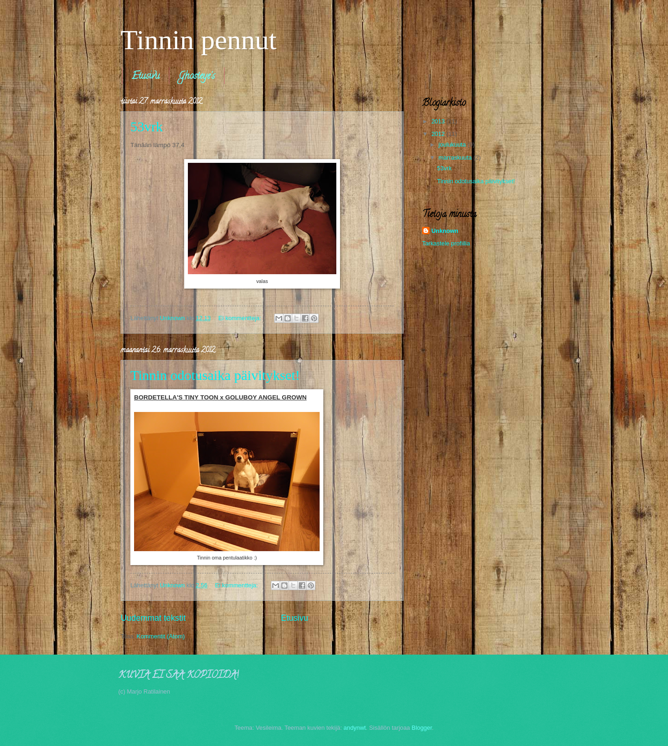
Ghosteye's (197, 77)
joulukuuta (452, 144)
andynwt (355, 727)
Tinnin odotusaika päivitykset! (215, 375)
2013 (438, 121)
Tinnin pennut (198, 40)
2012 (438, 133)
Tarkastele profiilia (446, 243)
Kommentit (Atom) (161, 636)
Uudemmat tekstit (153, 618)
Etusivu (146, 77)
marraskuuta (455, 157)
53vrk (146, 126)
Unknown (444, 230)
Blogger (421, 727)
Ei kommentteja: (240, 318)
